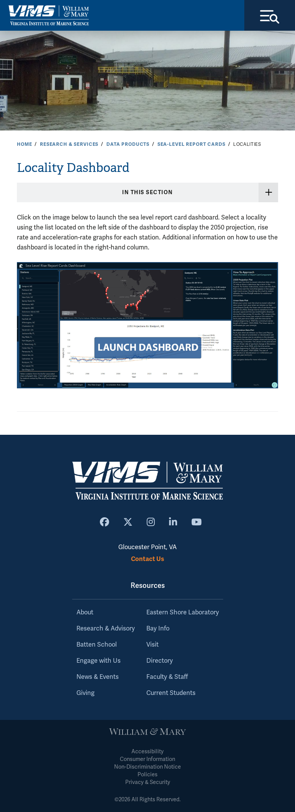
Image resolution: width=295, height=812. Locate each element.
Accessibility (147, 751)
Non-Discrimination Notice (147, 767)
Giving (85, 693)
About (84, 612)
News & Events (97, 677)
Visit (152, 645)
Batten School (96, 645)
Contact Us (147, 559)
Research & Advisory (105, 628)
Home (24, 144)
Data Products (127, 144)
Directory (159, 661)
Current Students (171, 693)
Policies (147, 774)
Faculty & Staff (167, 677)
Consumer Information (147, 759)
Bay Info (157, 628)
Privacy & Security (147, 782)
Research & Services (69, 144)
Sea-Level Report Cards (191, 144)
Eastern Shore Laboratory (182, 612)
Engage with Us (98, 661)
